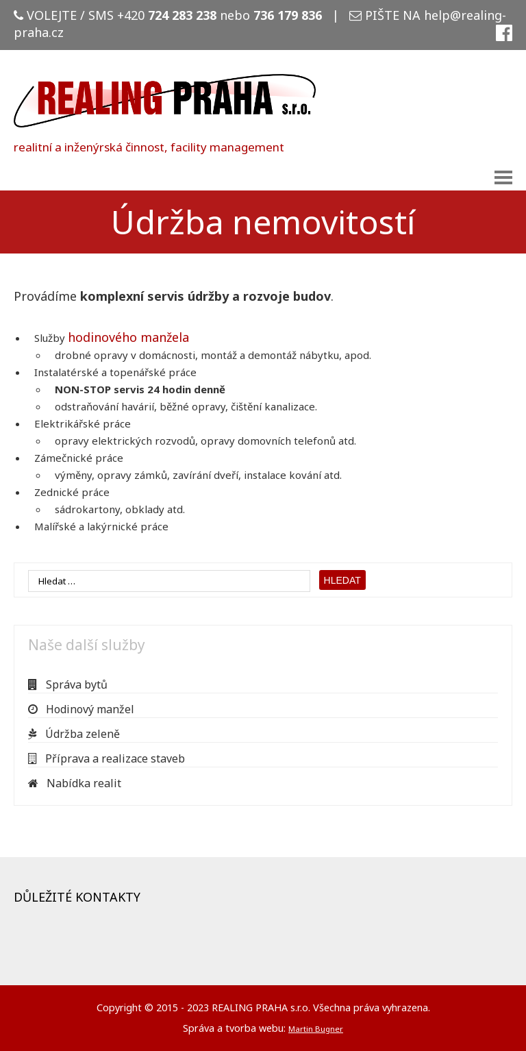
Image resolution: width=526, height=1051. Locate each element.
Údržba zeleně (74, 733)
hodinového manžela (128, 337)
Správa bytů (68, 684)
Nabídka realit (74, 783)
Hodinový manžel (81, 709)
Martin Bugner (315, 1029)
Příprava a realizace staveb (106, 758)
